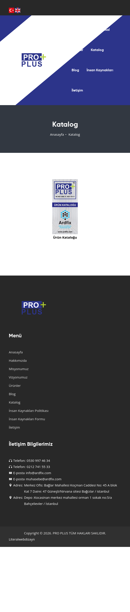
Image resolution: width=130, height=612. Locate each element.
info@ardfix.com (38, 473)
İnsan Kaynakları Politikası (28, 410)
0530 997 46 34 (38, 460)
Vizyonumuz (18, 377)
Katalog (97, 50)
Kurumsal (102, 30)
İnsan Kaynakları (100, 70)
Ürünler (77, 50)
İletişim (77, 90)
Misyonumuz (18, 369)
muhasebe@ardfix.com (43, 479)
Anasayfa (79, 30)
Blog (75, 70)
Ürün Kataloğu (65, 237)
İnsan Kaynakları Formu (27, 419)
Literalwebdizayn (22, 539)
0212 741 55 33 (38, 466)
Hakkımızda (18, 360)
